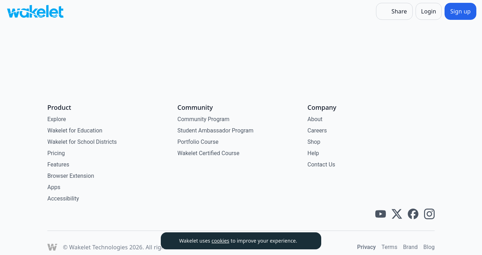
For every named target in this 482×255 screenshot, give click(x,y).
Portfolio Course (197, 141)
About (315, 119)
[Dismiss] (307, 240)
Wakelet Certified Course (208, 153)
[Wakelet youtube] (380, 214)
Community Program (203, 119)
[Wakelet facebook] (413, 214)
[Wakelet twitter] (397, 214)
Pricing (56, 153)
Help (313, 153)
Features (58, 164)
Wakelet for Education (74, 130)
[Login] (429, 11)
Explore (56, 119)
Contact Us (321, 164)
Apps (53, 187)
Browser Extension (70, 175)
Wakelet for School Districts (82, 141)
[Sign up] (460, 11)
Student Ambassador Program (215, 130)
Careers (317, 130)
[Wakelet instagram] (429, 214)
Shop (313, 141)
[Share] (394, 11)
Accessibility (63, 198)
